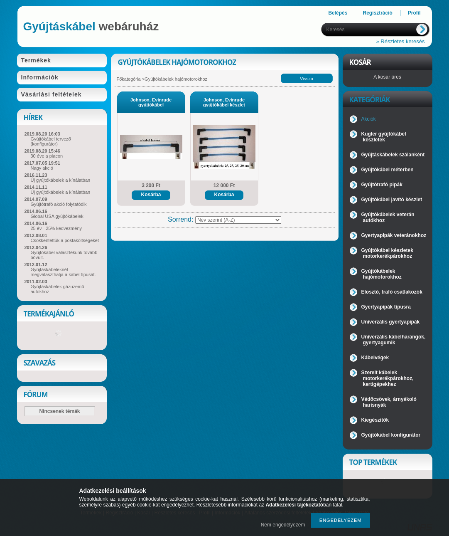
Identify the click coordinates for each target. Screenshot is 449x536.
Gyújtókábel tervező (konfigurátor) (51, 141)
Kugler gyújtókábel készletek (383, 137)
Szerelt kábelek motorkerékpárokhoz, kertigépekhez (387, 378)
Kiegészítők (375, 420)
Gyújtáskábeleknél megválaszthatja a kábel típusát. (63, 272)
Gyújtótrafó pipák (381, 185)
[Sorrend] (238, 220)
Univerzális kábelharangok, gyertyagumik (393, 340)
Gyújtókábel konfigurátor (391, 435)
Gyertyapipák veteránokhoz (394, 235)
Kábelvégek (375, 358)
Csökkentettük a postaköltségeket (65, 240)
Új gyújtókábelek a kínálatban (61, 180)
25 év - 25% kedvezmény (56, 228)
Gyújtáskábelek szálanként (393, 155)
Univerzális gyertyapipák (390, 322)
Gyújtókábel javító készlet (391, 200)
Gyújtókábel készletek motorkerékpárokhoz (387, 253)
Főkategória (129, 79)
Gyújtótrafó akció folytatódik (59, 204)
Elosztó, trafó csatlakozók (391, 292)
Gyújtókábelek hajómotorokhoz (381, 274)
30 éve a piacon (47, 155)
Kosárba (151, 195)
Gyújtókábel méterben (387, 170)
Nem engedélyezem (283, 525)
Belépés (337, 13)
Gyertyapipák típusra (386, 307)
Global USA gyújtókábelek (57, 216)
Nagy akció (42, 167)
